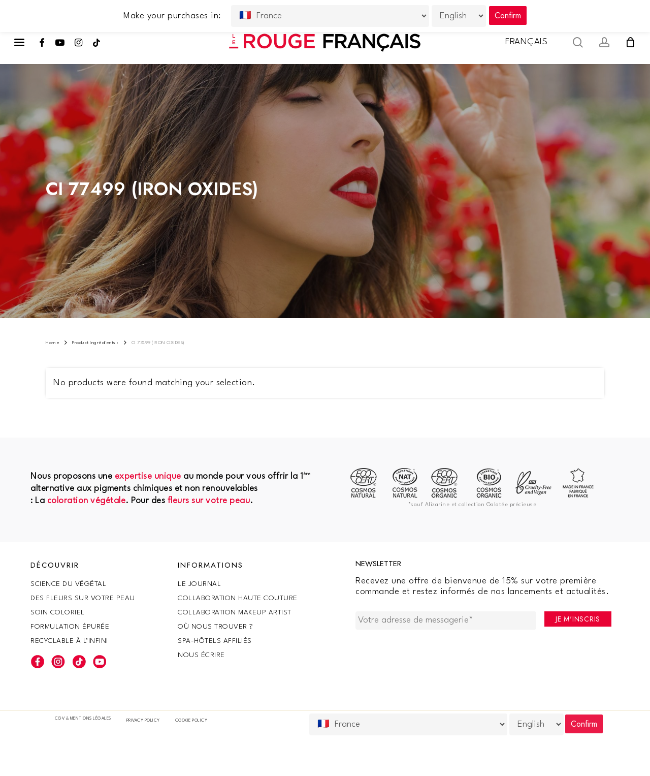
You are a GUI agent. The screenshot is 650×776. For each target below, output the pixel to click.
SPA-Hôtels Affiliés (215, 640)
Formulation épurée (69, 626)
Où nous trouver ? (215, 626)
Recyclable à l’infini (69, 640)
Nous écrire (201, 655)
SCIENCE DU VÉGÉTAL (68, 583)
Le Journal (199, 583)
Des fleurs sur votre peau (82, 598)
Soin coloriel (57, 612)
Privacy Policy (143, 721)
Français (526, 42)
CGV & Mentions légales (83, 719)
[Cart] (630, 42)
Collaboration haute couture (238, 598)
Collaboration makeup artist (234, 612)
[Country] (408, 724)
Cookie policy (191, 721)
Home (52, 342)
